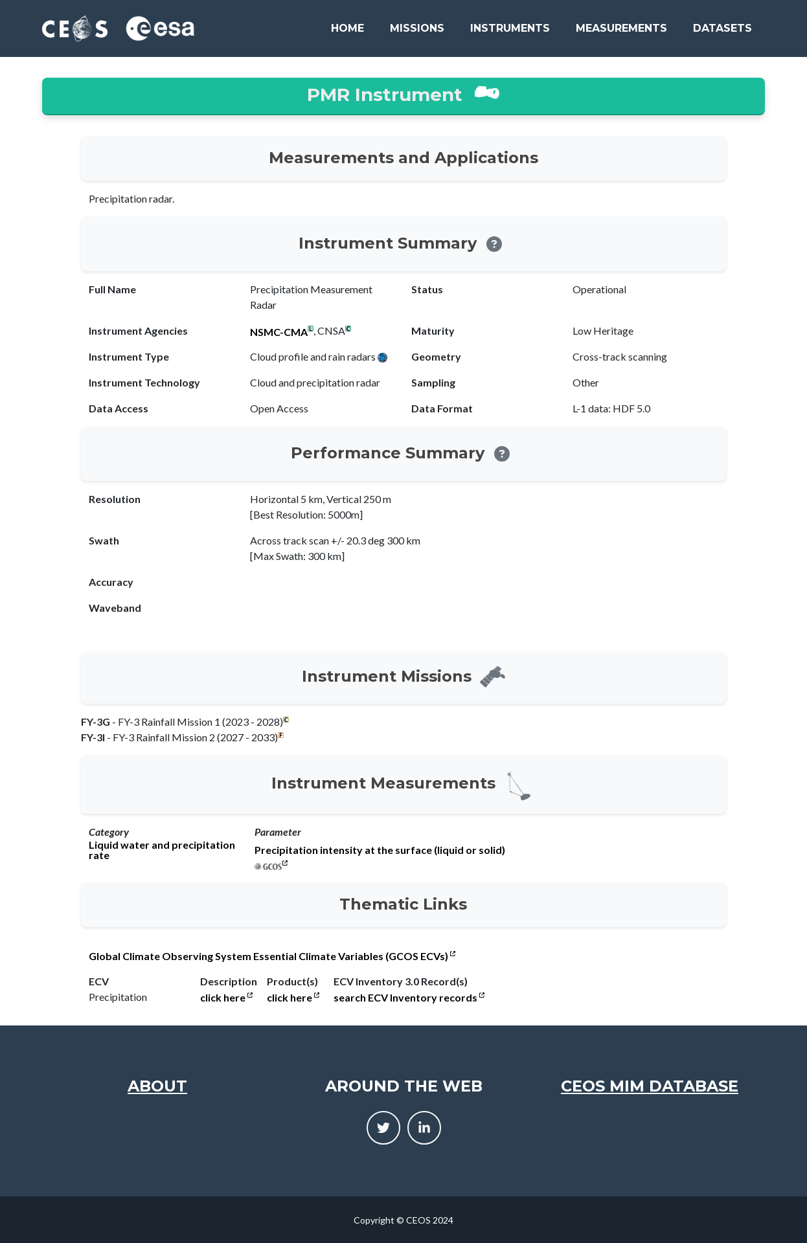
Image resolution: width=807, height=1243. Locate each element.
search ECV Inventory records (409, 997)
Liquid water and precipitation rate (162, 850)
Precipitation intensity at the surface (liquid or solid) (380, 850)
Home (347, 28)
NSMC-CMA (279, 332)
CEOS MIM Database (649, 1086)
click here (226, 997)
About (157, 1086)
